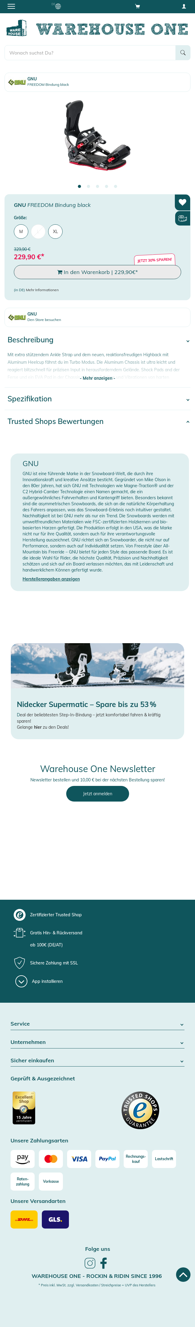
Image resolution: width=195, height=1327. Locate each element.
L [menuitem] (38, 231)
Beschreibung (31, 339)
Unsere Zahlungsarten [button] (39, 1141)
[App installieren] (39, 981)
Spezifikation (30, 398)
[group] (97, 915)
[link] (90, 1267)
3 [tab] (97, 187)
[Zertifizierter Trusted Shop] (53, 1111)
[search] (90, 52)
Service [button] (97, 1024)
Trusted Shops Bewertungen (56, 421)
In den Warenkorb (97, 272)
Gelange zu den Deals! (43, 727)
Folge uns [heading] (97, 1248)
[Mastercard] (51, 1159)
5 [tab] (116, 187)
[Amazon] (23, 1159)
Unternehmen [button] (97, 1042)
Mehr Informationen (42, 290)
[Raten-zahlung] (23, 1182)
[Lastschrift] (164, 1159)
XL (55, 231)
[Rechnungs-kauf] (136, 1159)
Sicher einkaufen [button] (97, 1061)
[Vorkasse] (51, 1182)
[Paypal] (107, 1159)
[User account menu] (183, 6)
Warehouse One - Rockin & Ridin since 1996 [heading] (97, 1275)
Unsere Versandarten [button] (38, 1201)
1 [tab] (79, 187)
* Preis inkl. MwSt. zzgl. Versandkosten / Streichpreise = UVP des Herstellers (97, 1285)
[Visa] (79, 1159)
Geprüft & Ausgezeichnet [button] (43, 1079)
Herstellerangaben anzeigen (51, 579)
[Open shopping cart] (137, 6)
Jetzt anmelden (97, 793)
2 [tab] (88, 187)
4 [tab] (107, 187)
